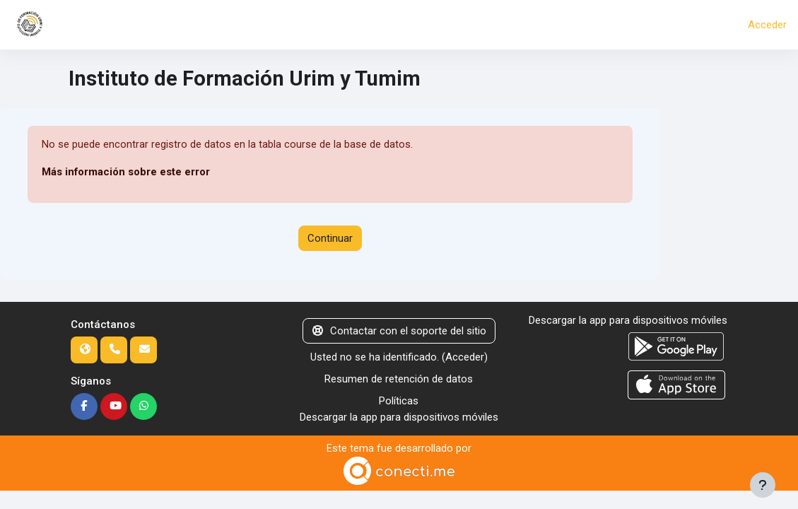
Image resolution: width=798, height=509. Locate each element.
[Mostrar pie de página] (762, 485)
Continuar (330, 238)
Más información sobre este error (126, 171)
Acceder (767, 24)
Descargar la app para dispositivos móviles (399, 416)
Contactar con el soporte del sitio (399, 330)
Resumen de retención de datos (398, 379)
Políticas (398, 400)
